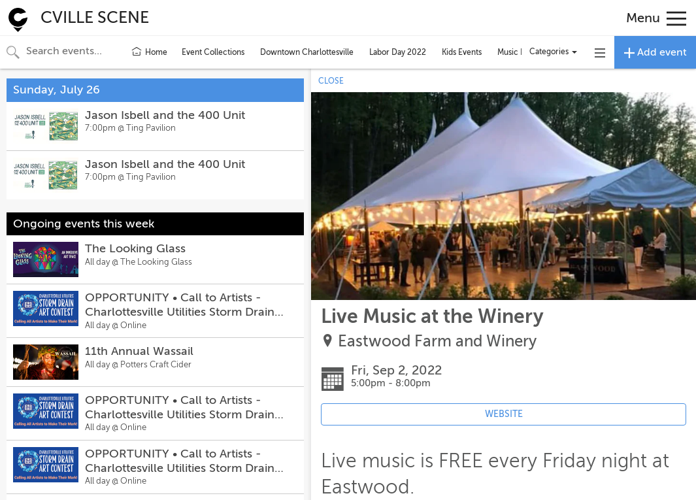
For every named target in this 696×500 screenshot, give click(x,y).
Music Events (520, 52)
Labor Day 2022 (397, 52)
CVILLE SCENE (95, 17)
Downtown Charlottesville (307, 52)
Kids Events (462, 52)
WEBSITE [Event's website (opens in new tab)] (504, 414)
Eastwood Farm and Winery (437, 341)
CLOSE (331, 81)
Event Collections (213, 52)
